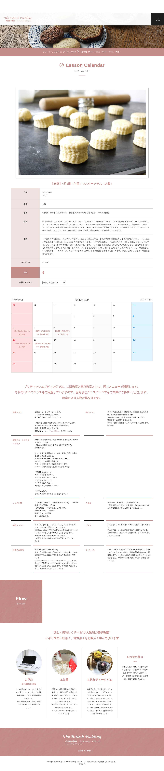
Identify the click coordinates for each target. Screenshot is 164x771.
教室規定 (82, 752)
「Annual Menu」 (55, 419)
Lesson (72, 39)
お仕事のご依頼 (84, 740)
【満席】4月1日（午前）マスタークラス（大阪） (102, 39)
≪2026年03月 (17, 288)
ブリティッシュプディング (52, 39)
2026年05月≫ (146, 288)
